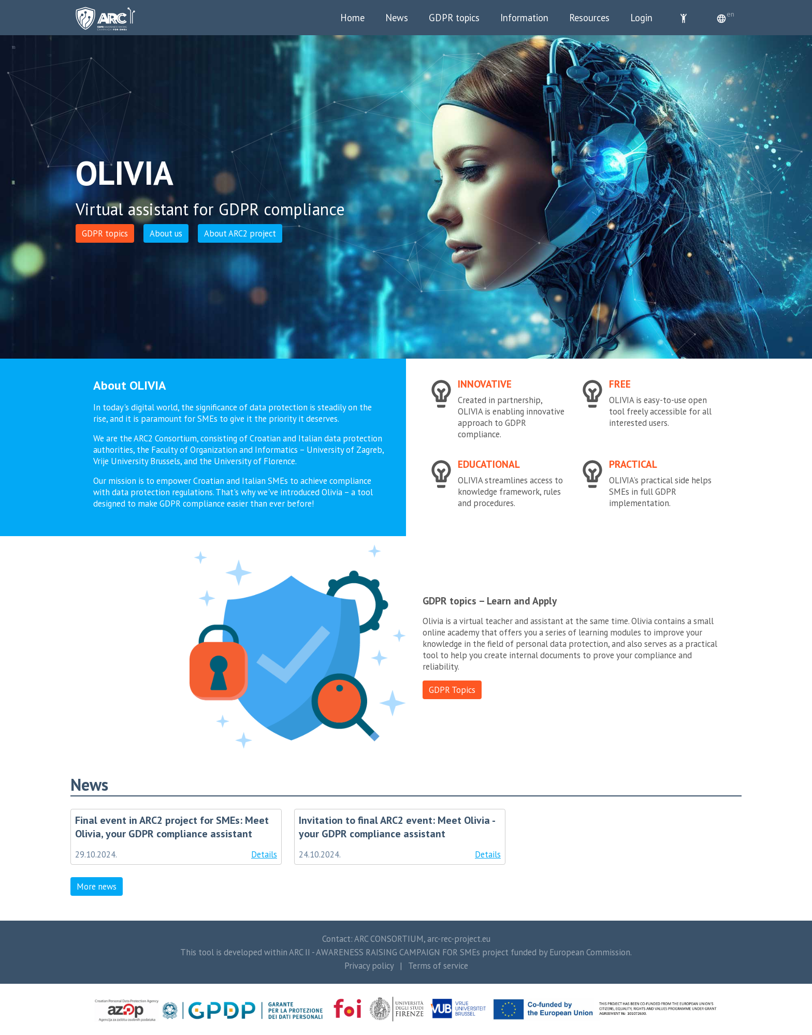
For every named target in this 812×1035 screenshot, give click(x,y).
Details (264, 854)
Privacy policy (369, 965)
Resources (589, 17)
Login (641, 17)
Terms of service (438, 965)
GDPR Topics (452, 690)
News (396, 17)
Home (352, 17)
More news (97, 886)
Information (524, 17)
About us (166, 233)
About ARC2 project (240, 233)
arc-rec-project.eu (458, 938)
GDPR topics (454, 17)
